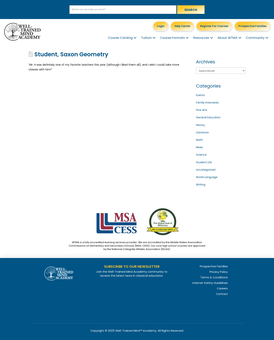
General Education (208, 117)
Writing (200, 184)
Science (201, 155)
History (200, 125)
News (199, 147)
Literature (202, 132)
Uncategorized (205, 170)
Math (199, 140)
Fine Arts (201, 110)
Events (200, 95)
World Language (206, 177)
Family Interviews (207, 102)
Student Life (204, 162)
